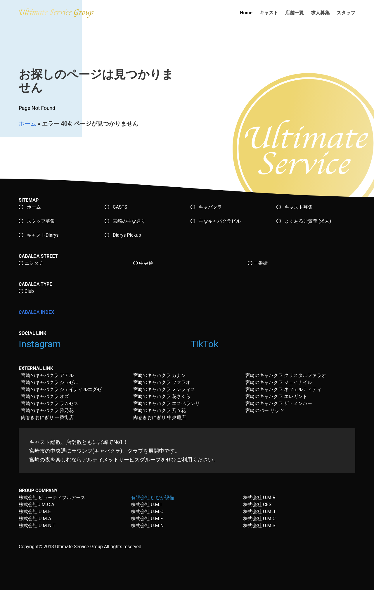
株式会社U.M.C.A (36, 504)
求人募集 (320, 12)
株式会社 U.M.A (35, 518)
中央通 (143, 263)
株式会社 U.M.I (146, 504)
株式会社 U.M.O (147, 511)
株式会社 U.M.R (259, 497)
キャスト (268, 12)
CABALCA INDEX (36, 312)
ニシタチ (31, 263)
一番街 (258, 263)
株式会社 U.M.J (259, 511)
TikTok (206, 343)
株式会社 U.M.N (147, 525)
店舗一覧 (294, 12)
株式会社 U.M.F (147, 518)
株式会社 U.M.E (35, 511)
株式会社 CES (257, 504)
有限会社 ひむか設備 (152, 497)
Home (246, 12)
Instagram (41, 343)
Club (26, 291)
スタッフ (346, 12)
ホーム (27, 123)
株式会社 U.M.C (259, 518)
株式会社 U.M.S (259, 525)
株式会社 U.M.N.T (37, 525)
